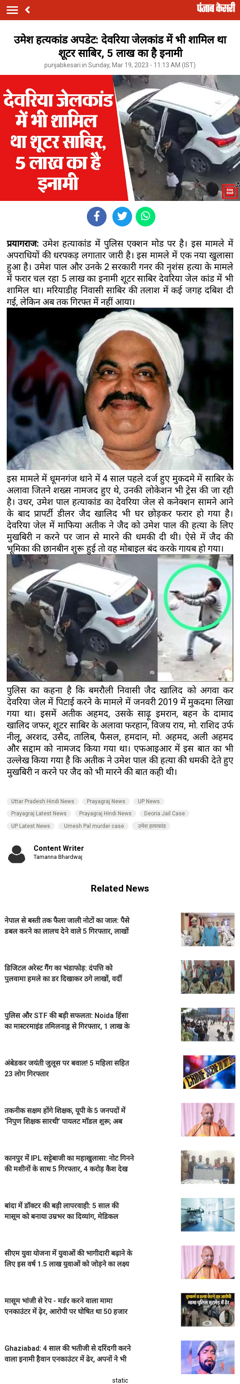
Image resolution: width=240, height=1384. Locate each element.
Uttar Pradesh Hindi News (42, 801)
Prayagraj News (106, 801)
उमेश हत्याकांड (151, 826)
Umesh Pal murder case (93, 826)
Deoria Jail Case (164, 813)
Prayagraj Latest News (39, 813)
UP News (149, 801)
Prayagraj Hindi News (105, 813)
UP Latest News (30, 826)
